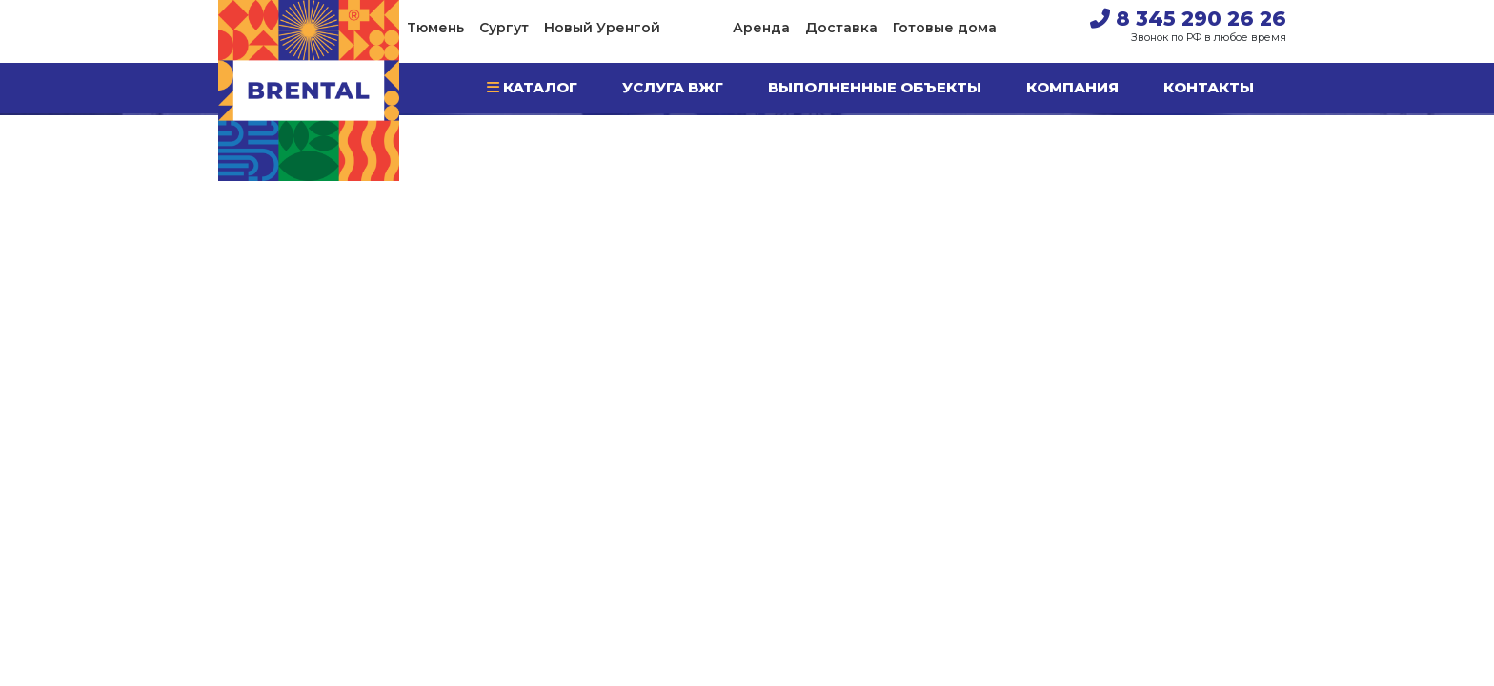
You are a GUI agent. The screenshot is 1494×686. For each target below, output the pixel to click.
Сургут (504, 27)
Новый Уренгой (602, 27)
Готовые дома (945, 27)
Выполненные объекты (874, 87)
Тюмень (435, 27)
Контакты (1208, 87)
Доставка (841, 27)
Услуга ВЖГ (672, 87)
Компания (1072, 87)
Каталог (532, 87)
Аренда (761, 27)
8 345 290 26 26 (1188, 18)
